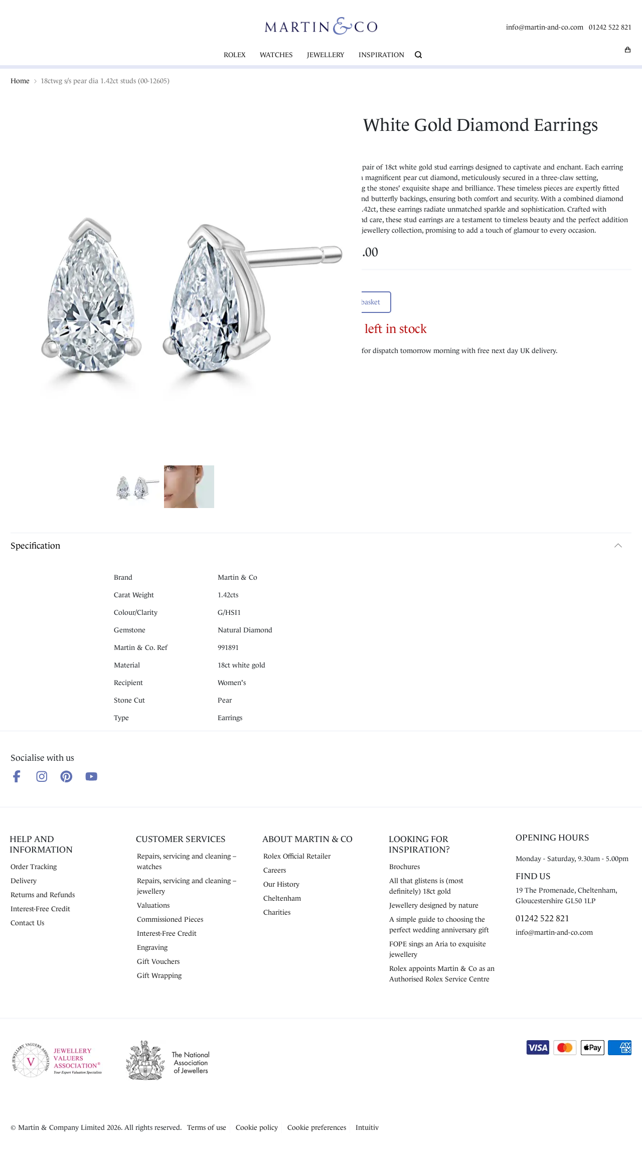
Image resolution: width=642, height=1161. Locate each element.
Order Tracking (34, 867)
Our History (281, 884)
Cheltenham (282, 898)
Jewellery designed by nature (433, 905)
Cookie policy (257, 1127)
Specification (35, 546)
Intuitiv (367, 1127)
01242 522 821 (610, 27)
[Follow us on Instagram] (42, 776)
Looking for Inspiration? (419, 844)
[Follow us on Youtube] (91, 776)
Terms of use (206, 1127)
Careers (274, 870)
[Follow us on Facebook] (17, 776)
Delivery (24, 881)
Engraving (152, 947)
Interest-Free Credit (40, 909)
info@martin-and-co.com (544, 27)
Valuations (153, 905)
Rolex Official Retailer (297, 856)
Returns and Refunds (43, 895)
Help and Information (41, 844)
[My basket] (627, 49)
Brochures (404, 867)
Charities (276, 912)
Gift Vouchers (158, 961)
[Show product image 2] (189, 488)
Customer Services (181, 839)
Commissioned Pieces (170, 919)
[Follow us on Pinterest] (66, 776)
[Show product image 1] (137, 488)
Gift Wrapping (159, 975)
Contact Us (27, 923)
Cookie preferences (316, 1127)
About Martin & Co (307, 839)
